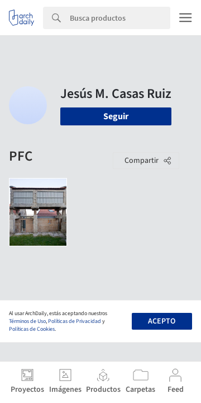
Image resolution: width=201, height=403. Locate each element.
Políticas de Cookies (32, 329)
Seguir (115, 116)
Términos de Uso (27, 321)
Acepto (161, 321)
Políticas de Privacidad (74, 321)
